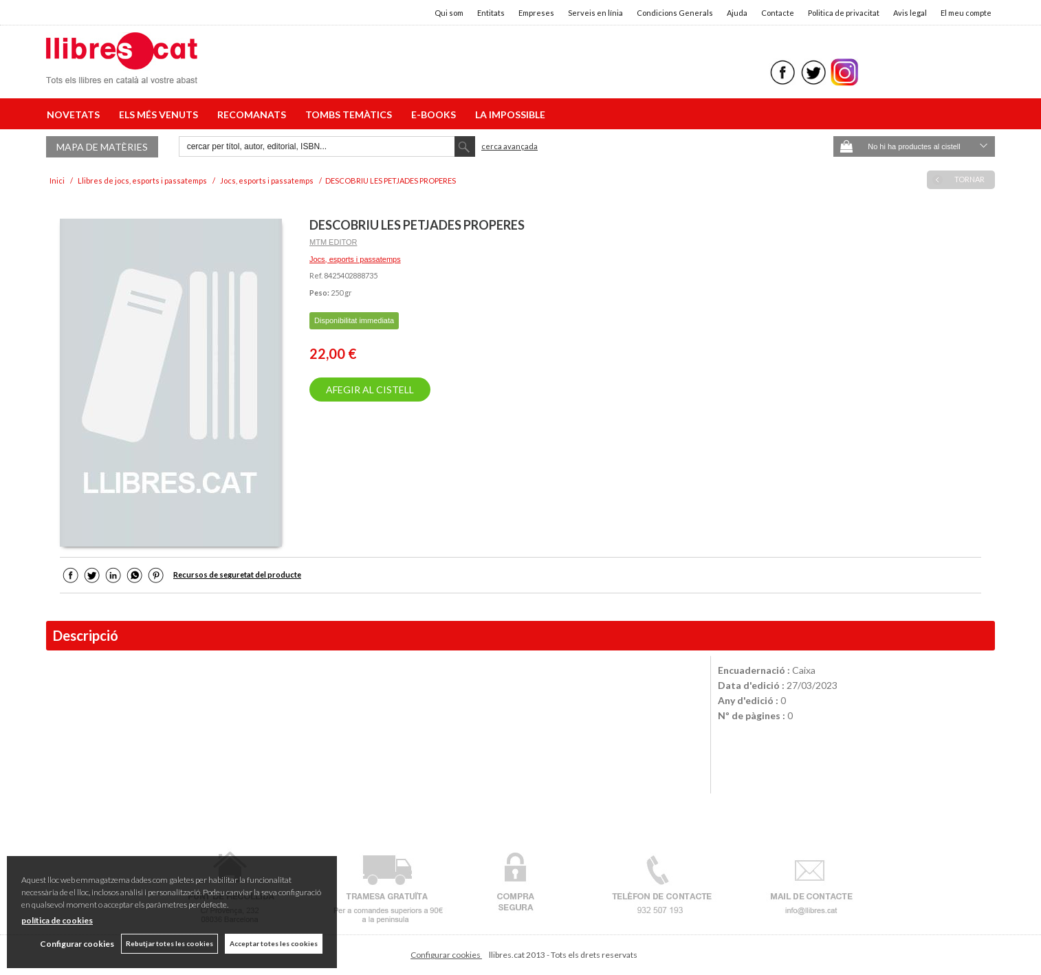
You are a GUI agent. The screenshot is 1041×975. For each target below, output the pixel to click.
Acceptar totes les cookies (274, 943)
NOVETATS (75, 114)
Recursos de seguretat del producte (237, 574)
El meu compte (966, 12)
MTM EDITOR (333, 242)
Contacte (777, 12)
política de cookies (57, 920)
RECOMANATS (253, 114)
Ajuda (737, 12)
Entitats (491, 12)
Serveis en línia (595, 12)
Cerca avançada (509, 146)
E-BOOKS (435, 114)
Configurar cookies (446, 955)
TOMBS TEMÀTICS (350, 114)
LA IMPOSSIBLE (510, 114)
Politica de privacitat (843, 12)
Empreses (536, 12)
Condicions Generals (675, 12)
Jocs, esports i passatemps (355, 259)
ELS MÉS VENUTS (160, 114)
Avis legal (910, 12)
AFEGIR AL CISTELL (370, 389)
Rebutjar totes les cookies (169, 943)
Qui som (449, 12)
